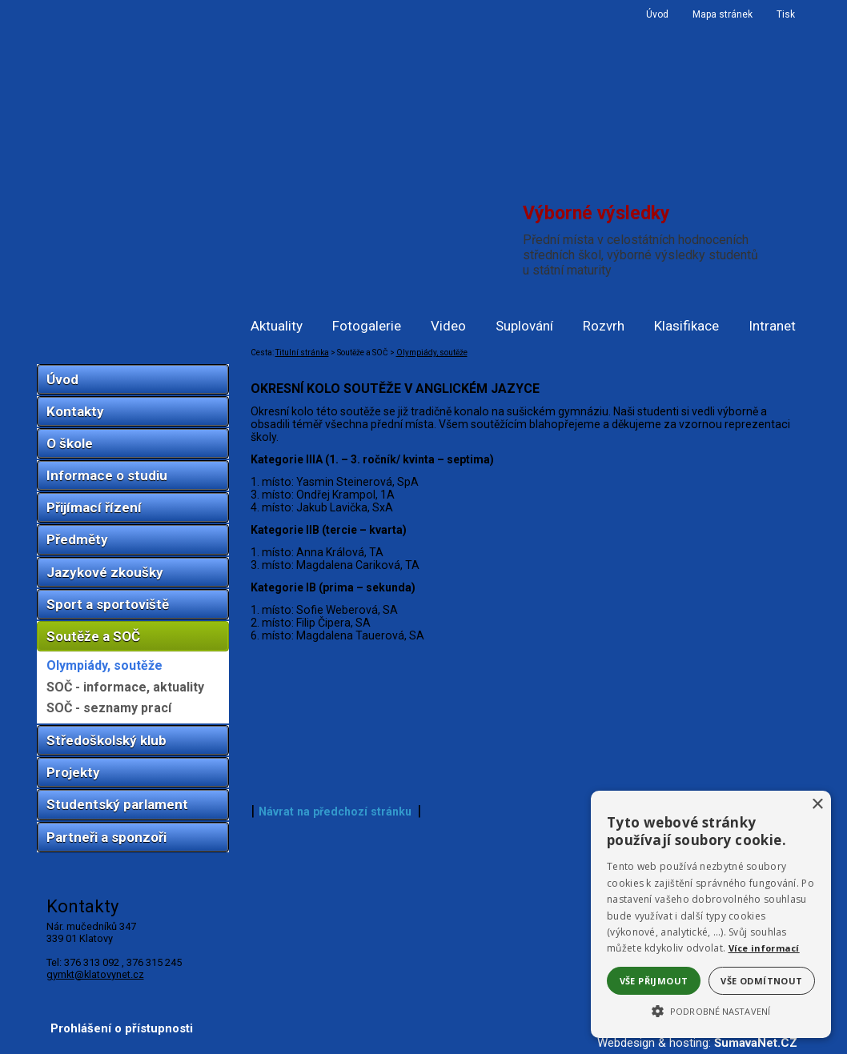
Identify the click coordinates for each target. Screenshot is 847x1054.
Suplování (524, 326)
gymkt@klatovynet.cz (95, 974)
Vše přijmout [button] (654, 981)
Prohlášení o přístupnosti (121, 1028)
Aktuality (277, 326)
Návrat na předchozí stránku (335, 811)
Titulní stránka (302, 352)
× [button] (817, 805)
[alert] (711, 914)
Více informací (764, 948)
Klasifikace (686, 326)
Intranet (772, 326)
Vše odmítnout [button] (761, 981)
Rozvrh (603, 326)
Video (448, 326)
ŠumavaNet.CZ (755, 1043)
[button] (711, 1010)
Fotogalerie (366, 326)
